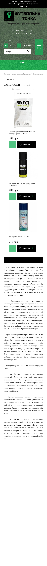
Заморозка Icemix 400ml (19, 237)
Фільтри (10, 79)
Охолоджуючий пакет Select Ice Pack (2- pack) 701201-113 (22, 133)
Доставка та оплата (28, 1)
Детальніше (24, 144)
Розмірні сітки (32, 4)
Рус (10, 40)
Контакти (23, 6)
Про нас (14, 1)
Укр (6, 40)
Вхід (8, 45)
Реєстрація (24, 45)
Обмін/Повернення (16, 4)
